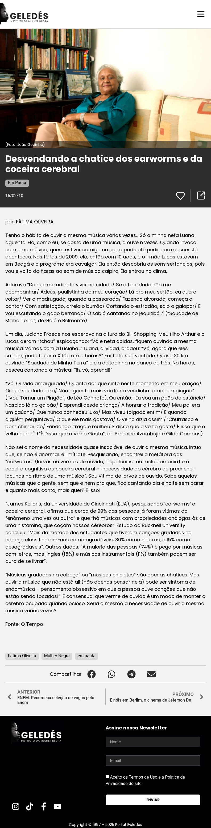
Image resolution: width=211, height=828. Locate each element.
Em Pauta (17, 182)
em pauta (87, 655)
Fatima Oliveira (22, 655)
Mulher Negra (57, 655)
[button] (92, 674)
